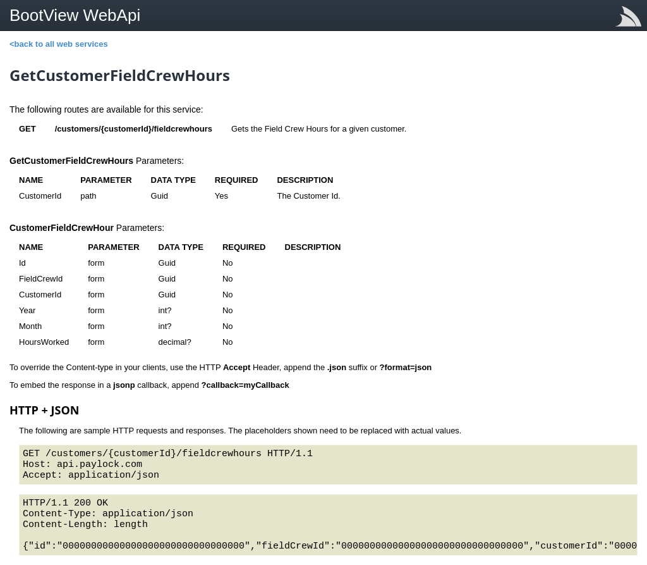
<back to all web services (58, 44)
